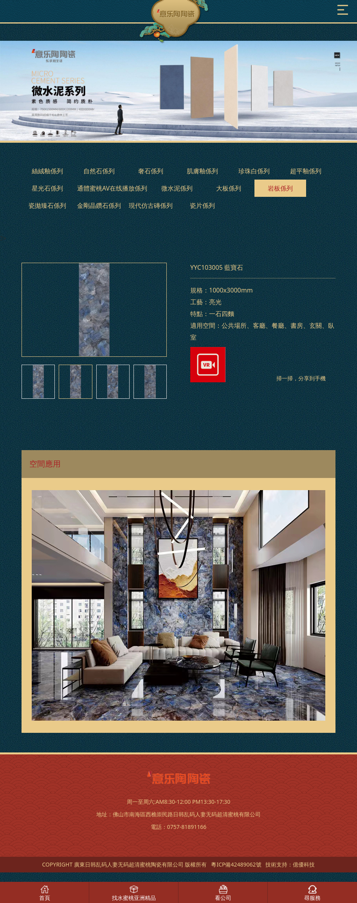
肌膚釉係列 (202, 171)
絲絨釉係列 (47, 171)
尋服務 (312, 897)
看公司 (223, 897)
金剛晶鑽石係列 (99, 205)
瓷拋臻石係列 (47, 205)
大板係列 (228, 188)
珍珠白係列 (254, 171)
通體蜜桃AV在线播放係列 (112, 188)
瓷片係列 (202, 205)
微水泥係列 (177, 188)
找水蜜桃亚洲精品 (134, 897)
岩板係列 (280, 188)
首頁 (44, 897)
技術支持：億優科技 (290, 864)
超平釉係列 (305, 171)
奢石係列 (150, 171)
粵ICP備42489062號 (236, 864)
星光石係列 (47, 188)
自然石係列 (99, 171)
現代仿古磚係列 (151, 205)
